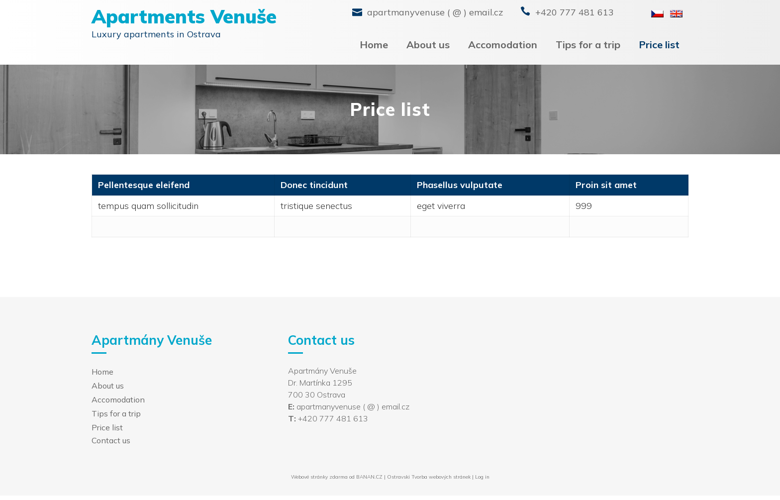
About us (428, 44)
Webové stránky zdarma (319, 477)
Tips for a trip (588, 44)
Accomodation (502, 44)
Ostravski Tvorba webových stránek (429, 477)
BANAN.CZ (369, 477)
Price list (659, 44)
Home (374, 44)
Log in (482, 477)
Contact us (111, 440)
